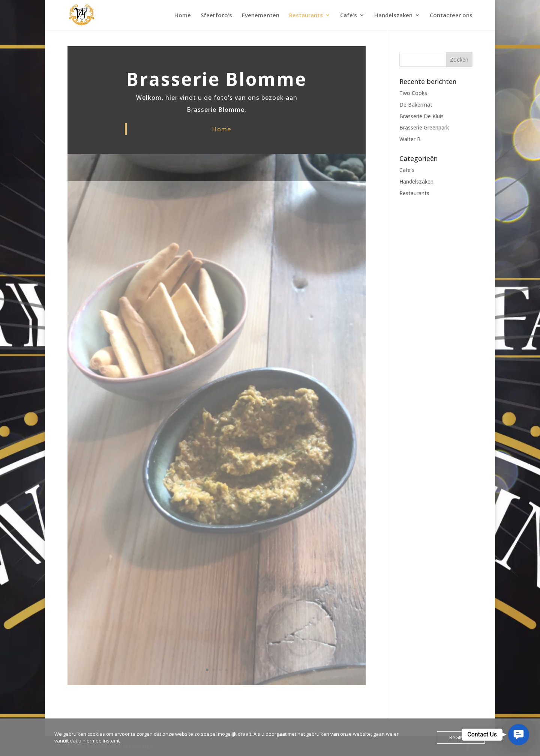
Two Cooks (413, 92)
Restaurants (306, 15)
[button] (518, 734)
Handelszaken (393, 15)
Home (182, 15)
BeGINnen (460, 737)
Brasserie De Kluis (421, 116)
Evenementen (260, 15)
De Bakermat (415, 104)
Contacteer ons (451, 15)
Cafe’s (348, 15)
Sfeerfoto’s (216, 15)
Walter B (410, 139)
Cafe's (406, 169)
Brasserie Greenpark (424, 127)
